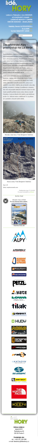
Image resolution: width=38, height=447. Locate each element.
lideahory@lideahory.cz (21, 441)
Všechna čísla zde (19, 225)
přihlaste (32, 192)
